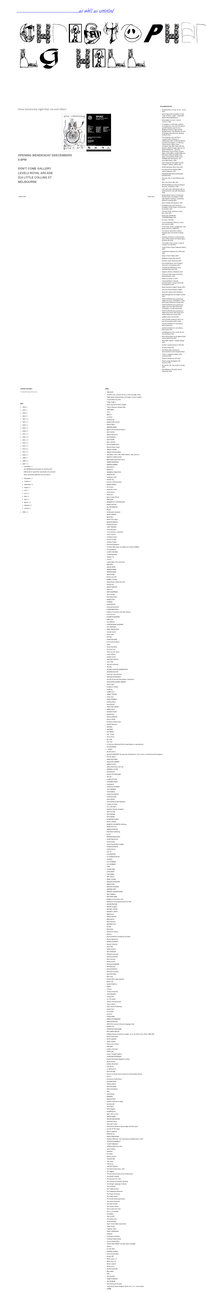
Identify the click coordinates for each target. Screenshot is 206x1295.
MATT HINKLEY (111, 894)
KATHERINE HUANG (113, 819)
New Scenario (111, 959)
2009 (24, 458)
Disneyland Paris (112, 597)
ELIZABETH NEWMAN (113, 617)
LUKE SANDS (110, 874)
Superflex (110, 1151)
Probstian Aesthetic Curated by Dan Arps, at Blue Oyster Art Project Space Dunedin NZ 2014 (173, 238)
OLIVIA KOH (110, 996)
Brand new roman (112, 519)
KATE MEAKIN (111, 814)
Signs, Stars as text (112, 1114)
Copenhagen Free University (116, 562)
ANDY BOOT (110, 467)
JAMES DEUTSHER (112, 759)
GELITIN (109, 667)
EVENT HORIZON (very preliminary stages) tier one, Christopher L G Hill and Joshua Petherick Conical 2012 (173, 300)
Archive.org (110, 479)
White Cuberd (111, 1264)
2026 (24, 407)
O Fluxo (109, 989)
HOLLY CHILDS (111, 719)
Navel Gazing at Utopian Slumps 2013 (173, 287)
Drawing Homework (113, 607)
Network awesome (113, 954)
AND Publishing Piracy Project (116, 459)
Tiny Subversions (112, 1219)
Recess (109, 1076)
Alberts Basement (112, 434)
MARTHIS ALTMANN (113, 887)
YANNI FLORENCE (112, 1279)
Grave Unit (110, 697)
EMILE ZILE (110, 619)
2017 (24, 434)
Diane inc (110, 589)
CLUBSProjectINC (112, 554)
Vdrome (109, 1246)
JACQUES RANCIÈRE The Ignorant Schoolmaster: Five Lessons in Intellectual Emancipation (134, 754)
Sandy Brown (111, 1094)
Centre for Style (111, 539)
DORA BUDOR (111, 604)
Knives (109, 834)
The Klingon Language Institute (116, 1184)
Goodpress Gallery (112, 687)
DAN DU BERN (111, 567)
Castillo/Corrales (112, 537)
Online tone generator (114, 1001)
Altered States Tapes (113, 447)
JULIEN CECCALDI (112, 804)
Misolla (109, 927)
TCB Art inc (110, 1164)
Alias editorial (111, 442)
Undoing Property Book (114, 1239)
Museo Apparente (112, 939)
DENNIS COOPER (112, 579)
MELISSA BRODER (112, 904)
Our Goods (110, 1011)
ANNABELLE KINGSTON (114, 472)
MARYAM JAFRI (111, 889)
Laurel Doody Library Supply (115, 844)
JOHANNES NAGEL (112, 782)
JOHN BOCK (110, 784)
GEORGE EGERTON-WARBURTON (117, 669)
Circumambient (111, 549)
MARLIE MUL (111, 884)
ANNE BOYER (111, 474)
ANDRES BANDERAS (113, 462)
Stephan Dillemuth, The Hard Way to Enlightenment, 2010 (125, 1139)
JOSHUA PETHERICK (113, 794)
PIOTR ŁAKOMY (111, 1039)
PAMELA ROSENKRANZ (114, 1019)
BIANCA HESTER (111, 504)
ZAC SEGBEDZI (111, 1281)
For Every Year (111, 649)
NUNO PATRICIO (112, 984)
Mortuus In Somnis (112, 932)
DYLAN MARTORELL (113, 609)
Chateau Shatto (111, 542)
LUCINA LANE (111, 869)
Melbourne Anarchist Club (115, 899)
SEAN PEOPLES (111, 1099)
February (27, 505)
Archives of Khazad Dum (114, 482)
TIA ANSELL (110, 1214)
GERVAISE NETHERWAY (114, 677)
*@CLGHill (110, 392)
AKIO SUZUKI (111, 432)
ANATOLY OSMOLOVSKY (114, 457)
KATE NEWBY (111, 817)
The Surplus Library (113, 1206)
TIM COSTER (110, 1216)
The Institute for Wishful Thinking (117, 1181)
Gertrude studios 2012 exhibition (172, 292)
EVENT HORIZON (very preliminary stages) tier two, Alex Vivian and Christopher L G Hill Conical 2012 (172, 306)
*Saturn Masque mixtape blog (116, 407)
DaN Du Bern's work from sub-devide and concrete (39, 472)
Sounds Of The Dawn (113, 1129)
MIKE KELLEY (110, 919)
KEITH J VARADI (111, 822)
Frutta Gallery (111, 654)
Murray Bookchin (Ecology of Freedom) (118, 936)
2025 (24, 410)
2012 (24, 449)
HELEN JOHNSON (112, 717)
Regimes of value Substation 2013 (172, 272)
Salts (108, 1091)
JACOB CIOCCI (111, 752)
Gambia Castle (111, 657)
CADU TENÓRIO (112, 527)
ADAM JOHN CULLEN (113, 422)
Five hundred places (113, 642)
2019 (24, 428)
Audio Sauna (111, 492)
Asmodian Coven (112, 489)
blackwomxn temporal (113, 512)
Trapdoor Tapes (111, 1229)
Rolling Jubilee (111, 1084)
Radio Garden (111, 1061)
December (27, 466)
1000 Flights (110, 409)
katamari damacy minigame (115, 809)
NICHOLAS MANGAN (113, 964)
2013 (24, 446)
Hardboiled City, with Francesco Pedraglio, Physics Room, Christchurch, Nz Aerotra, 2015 (174, 207)
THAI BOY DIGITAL (112, 1166)
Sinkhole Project (112, 1121)
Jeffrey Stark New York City (115, 767)
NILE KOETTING (111, 974)
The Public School (112, 1196)
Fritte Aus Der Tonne (113, 652)
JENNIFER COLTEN (112, 769)
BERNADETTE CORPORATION (116, 502)
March (26, 502)
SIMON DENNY (111, 1116)
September (27, 484)
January (26, 508)
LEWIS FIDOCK (111, 849)
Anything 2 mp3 (111, 477)
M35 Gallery (110, 877)
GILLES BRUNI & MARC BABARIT (116, 682)
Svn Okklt (110, 1154)
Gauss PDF (110, 662)
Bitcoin (109, 509)
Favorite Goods (111, 632)
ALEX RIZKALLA (111, 437)
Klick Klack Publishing (113, 832)
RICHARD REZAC (112, 1081)
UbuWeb (109, 1234)
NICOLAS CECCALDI (113, 971)
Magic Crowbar (111, 879)
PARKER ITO (110, 1026)
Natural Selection (112, 944)
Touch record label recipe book (116, 1224)
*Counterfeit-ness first (114, 399)
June (26, 493)
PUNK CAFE (110, 1051)
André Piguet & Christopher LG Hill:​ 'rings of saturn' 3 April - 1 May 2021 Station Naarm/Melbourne (173, 115)
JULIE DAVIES (111, 799)
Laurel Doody (111, 842)
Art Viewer (110, 487)
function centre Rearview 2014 (171, 261)
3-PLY (108, 412)
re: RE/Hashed (111, 1069)
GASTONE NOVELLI (112, 659)
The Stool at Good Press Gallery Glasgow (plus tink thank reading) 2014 (172, 232)
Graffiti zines (111, 692)
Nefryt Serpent (111, 949)
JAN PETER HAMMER (113, 762)
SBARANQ (110, 1096)
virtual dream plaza (113, 1254)
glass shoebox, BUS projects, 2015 (172, 203)
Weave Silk (110, 1256)
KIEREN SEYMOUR (112, 829)
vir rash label (111, 1249)
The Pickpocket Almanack (115, 1191)
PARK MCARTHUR (112, 1021)
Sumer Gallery (111, 1149)
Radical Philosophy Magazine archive (118, 1059)
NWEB (109, 986)
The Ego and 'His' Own (114, 1179)
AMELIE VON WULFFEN (114, 452)
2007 (24, 464)
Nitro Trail (110, 976)
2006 (24, 512)
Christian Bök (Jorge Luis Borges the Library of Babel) (123, 547)
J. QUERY (109, 749)
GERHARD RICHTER (112, 672)
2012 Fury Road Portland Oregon (172, 289)
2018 (24, 431)
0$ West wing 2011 (168, 347)
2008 (24, 461)
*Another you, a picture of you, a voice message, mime (124, 395)
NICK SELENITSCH (112, 969)
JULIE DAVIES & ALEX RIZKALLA (116, 802)
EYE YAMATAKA (111, 627)
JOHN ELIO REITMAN (113, 787)
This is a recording (112, 1211)
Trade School (111, 1226)
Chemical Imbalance (113, 544)
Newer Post (22, 196)
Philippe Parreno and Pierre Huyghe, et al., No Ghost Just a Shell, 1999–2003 (130, 1034)
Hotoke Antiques (112, 724)
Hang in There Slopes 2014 (170, 256)
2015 (24, 440)
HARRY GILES (111, 709)
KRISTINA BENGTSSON (113, 837)
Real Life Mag (111, 1071)
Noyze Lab (110, 981)
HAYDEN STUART (112, 712)
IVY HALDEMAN (111, 747)
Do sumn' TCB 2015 (168, 220)
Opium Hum (110, 1009)
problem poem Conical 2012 (170, 317)
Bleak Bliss (110, 517)
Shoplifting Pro (111, 1111)
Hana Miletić (111, 704)
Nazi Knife (110, 946)
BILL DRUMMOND (112, 507)
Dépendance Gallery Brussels (116, 582)
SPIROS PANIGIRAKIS (113, 1136)
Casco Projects (111, 534)
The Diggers (110, 1171)
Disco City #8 (110, 594)
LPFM (108, 866)
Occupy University (112, 991)
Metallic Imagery (112, 907)
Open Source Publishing (114, 1006)
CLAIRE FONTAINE (112, 552)
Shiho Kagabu (111, 1109)
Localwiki (109, 859)
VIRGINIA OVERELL (112, 1251)
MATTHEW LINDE (112, 897)
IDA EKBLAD (110, 732)
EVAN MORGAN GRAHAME (115, 624)
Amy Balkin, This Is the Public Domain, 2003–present (123, 454)
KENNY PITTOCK (112, 827)
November (27, 478)
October (27, 481)
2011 (24, 452)
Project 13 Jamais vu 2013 (170, 278)
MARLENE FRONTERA (113, 882)
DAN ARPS (110, 564)
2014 (24, 443)
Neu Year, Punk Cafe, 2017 (170, 182)
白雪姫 (109, 1289)
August (26, 487)
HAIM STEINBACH (112, 699)
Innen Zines (110, 737)
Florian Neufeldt (112, 647)
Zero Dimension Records (114, 1284)
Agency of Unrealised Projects (116, 429)
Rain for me (110, 1066)
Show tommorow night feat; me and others (37, 475)
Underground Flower (113, 1236)
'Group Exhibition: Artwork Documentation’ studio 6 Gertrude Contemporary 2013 (173, 282)
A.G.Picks (109, 417)
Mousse (109, 934)
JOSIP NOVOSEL (111, 797)
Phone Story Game (112, 1036)
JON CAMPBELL (111, 789)
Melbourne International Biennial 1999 (119, 902)
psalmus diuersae (112, 1049)
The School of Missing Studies (116, 1199)
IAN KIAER (110, 729)
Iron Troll (109, 742)
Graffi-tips (110, 689)
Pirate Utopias (111, 1041)
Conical (109, 559)
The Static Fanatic (112, 1204)
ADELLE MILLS (111, 424)
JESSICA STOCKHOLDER (114, 774)
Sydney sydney (111, 1156)
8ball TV (109, 414)
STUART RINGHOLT (112, 1144)
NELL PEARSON (111, 952)
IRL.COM (109, 739)
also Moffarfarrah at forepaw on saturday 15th (38, 469)
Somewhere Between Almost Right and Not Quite (122, 1126)
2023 (24, 416)
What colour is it (112, 1259)
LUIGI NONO (111, 872)
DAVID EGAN (110, 574)
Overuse (109, 1014)
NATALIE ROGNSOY (113, 941)
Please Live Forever (113, 1044)
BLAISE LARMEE (111, 514)
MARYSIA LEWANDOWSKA (115, 891)
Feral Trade (110, 634)
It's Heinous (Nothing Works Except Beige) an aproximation (125, 744)
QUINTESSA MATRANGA (114, 1056)
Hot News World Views (114, 722)
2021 (24, 422)
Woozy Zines (111, 1266)
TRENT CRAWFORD (113, 1231)
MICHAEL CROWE (112, 909)
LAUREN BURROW (112, 847)
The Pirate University (113, 1194)
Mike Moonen (111, 921)
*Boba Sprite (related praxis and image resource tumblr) (124, 397)
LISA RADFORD (111, 854)
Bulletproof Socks (112, 524)
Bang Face (110, 494)
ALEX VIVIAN (110, 439)
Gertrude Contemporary (114, 674)
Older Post (151, 196)
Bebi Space (110, 499)
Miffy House (110, 914)
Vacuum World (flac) (113, 1241)
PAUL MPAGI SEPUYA (113, 1031)
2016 (24, 437)
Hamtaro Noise (111, 702)
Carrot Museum (111, 529)
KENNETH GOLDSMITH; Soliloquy (116, 824)
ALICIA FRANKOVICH (113, 444)
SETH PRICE (110, 1106)
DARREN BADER (111, 569)
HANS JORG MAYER (113, 707)
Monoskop (110, 929)
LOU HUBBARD (111, 862)
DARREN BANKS (111, 572)
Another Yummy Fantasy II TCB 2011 (173, 345)
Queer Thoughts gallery (114, 1054)
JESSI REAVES (111, 772)
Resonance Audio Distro (114, 1079)
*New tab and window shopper (116, 404)
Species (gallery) (112, 1131)
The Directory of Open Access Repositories (120, 1174)
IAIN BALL (110, 727)
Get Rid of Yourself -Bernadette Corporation (120, 679)
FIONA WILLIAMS (112, 639)
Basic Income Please (113, 497)
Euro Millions (111, 622)
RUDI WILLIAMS (111, 1086)
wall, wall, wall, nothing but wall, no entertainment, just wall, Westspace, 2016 (173, 191)
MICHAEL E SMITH (112, 911)
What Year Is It (111, 1261)
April (25, 499)
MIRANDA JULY (111, 924)
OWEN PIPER (111, 1016)
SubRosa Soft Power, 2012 (114, 1146)
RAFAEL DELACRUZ (112, 1064)
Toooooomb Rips (111, 1221)
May (25, 496)
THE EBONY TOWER (113, 1176)
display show (111, 599)
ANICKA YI (110, 469)
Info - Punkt (110, 734)
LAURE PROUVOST (112, 839)
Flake (108, 644)
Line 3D (109, 852)
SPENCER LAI (110, 1134)
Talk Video (110, 1161)
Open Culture (111, 1004)
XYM (108, 1274)
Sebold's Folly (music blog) (115, 1101)
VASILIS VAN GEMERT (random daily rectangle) (121, 1244)
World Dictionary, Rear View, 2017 (172, 167)
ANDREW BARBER (112, 464)
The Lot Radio (111, 1186)
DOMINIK (109, 602)
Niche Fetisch (111, 961)
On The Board (111, 999)
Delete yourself (111, 577)
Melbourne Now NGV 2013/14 (171, 258)
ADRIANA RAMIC (112, 427)
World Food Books (112, 1269)
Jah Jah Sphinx (111, 757)
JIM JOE (109, 777)
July (25, 490)
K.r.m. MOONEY (111, 807)
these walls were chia (114, 1209)
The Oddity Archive (113, 1189)
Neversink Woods (112, 957)
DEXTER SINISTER (112, 587)
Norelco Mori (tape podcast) (115, 979)
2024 (24, 413)
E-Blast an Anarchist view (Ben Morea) (119, 612)
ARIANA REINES (111, 484)
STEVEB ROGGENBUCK (113, 1141)
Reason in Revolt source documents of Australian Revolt (124, 1074)
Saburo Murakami (112, 1089)
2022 (24, 419)
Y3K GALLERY (111, 1276)
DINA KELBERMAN (112, 592)
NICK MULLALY (111, 966)
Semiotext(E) (111, 1104)
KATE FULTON (111, 812)
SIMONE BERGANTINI (113, 1119)
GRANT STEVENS (112, 694)
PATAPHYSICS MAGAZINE (114, 1029)
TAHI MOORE (111, 1159)
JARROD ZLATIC (111, 764)
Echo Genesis (111, 614)
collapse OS (110, 557)
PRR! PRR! (110, 1046)
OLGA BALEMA (111, 994)
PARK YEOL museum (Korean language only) (120, 1024)
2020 (24, 425)
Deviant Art (110, 584)
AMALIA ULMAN (112, 449)
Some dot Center (112, 1124)
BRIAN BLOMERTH (112, 522)
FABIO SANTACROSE (113, 629)
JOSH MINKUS (111, 792)
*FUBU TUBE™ (111, 402)
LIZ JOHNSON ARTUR (113, 857)
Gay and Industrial (112, 664)
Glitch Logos (110, 684)
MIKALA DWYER (111, 916)
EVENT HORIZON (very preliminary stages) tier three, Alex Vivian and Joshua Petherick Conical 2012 (172, 312)
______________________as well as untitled (65, 11)
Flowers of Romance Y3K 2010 (171, 358)
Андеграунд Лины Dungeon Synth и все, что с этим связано (125, 1286)
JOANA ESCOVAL (112, 779)
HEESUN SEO (110, 714)
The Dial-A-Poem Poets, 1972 (116, 1169)
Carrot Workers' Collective (115, 532)
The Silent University (113, 1201)
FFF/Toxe (109, 637)
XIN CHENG (110, 1271)
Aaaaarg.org (110, 420)
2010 (24, 455)
